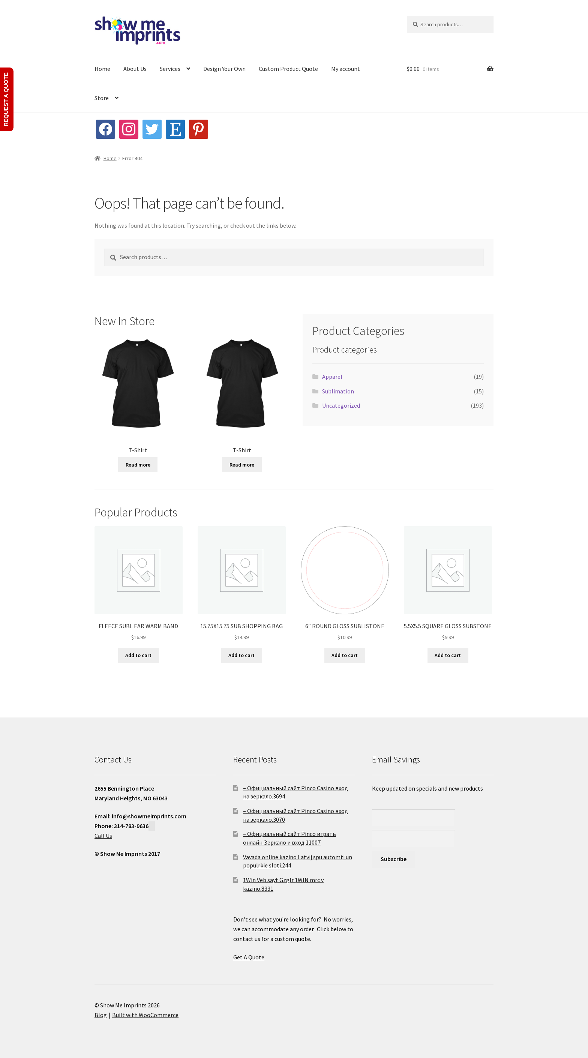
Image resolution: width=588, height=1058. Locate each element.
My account (345, 68)
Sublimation (338, 391)
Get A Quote (248, 957)
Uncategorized (341, 405)
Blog (100, 1015)
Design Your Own (224, 68)
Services (170, 68)
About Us (135, 68)
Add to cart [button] (138, 655)
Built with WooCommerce (145, 1015)
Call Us (103, 835)
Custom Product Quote (288, 68)
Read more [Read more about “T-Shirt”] (138, 464)
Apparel (332, 376)
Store (101, 98)
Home (102, 68)
